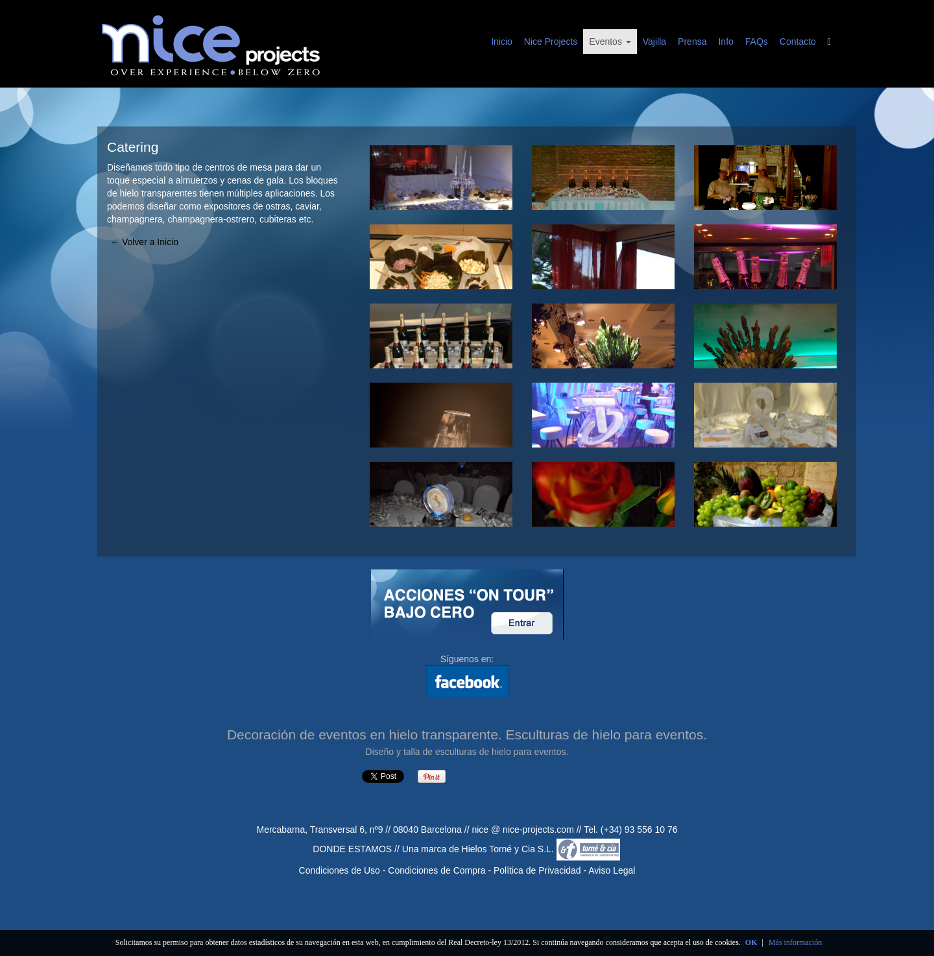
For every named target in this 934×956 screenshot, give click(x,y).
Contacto (798, 41)
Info (725, 41)
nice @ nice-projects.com (522, 829)
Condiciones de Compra (436, 870)
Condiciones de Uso (339, 870)
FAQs (756, 41)
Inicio (501, 41)
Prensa (692, 41)
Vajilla (654, 41)
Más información (795, 942)
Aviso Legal (611, 870)
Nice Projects (550, 41)
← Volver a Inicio (144, 242)
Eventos (609, 41)
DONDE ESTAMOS (352, 849)
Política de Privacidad (537, 870)
